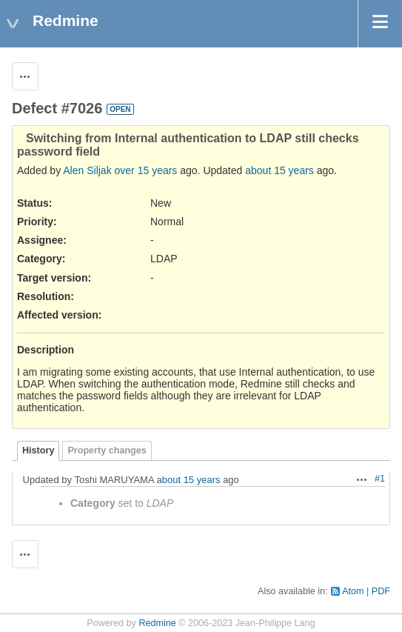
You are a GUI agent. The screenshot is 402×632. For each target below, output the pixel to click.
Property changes (106, 450)
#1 (380, 478)
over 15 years (146, 170)
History (38, 450)
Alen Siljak (87, 170)
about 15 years (279, 170)
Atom (353, 591)
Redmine (156, 623)
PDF (381, 591)
